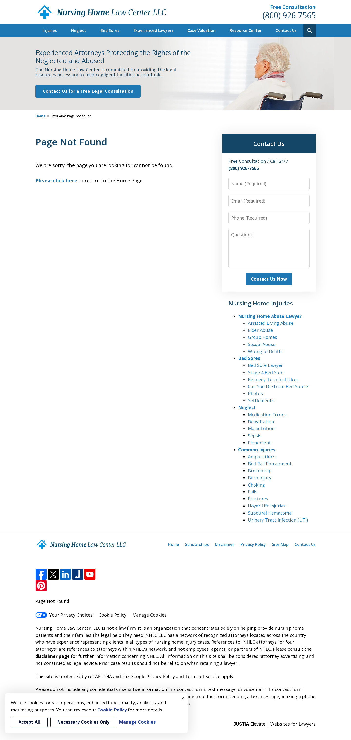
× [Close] (183, 698)
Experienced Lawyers (154, 30)
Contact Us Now (269, 279)
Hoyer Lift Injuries (267, 506)
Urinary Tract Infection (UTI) (278, 520)
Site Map (280, 544)
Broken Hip (260, 471)
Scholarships (197, 544)
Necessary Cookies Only (83, 722)
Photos (255, 393)
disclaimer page (52, 656)
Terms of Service (202, 676)
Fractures (258, 499)
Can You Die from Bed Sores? (278, 386)
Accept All (29, 722)
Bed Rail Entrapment (270, 463)
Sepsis (254, 435)
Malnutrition (261, 428)
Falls (252, 492)
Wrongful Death (265, 351)
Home (40, 116)
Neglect (78, 30)
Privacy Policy (253, 544)
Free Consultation (293, 7)
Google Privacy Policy (152, 676)
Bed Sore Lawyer (265, 365)
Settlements (261, 400)
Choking (256, 485)
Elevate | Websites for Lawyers (275, 724)
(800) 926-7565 (289, 15)
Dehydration (261, 422)
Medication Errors (267, 414)
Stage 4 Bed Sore (265, 372)
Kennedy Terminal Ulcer (273, 379)
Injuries (50, 30)
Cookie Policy (112, 615)
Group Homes (262, 337)
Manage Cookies (149, 615)
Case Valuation (201, 30)
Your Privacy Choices (64, 615)
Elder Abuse (260, 330)
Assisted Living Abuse (270, 323)
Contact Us (286, 30)
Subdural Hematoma (270, 513)
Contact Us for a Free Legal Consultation (88, 91)
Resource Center (246, 30)
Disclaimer (224, 544)
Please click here (56, 180)
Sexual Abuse (261, 344)
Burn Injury (259, 478)
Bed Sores (109, 30)
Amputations (261, 457)
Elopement (259, 443)
